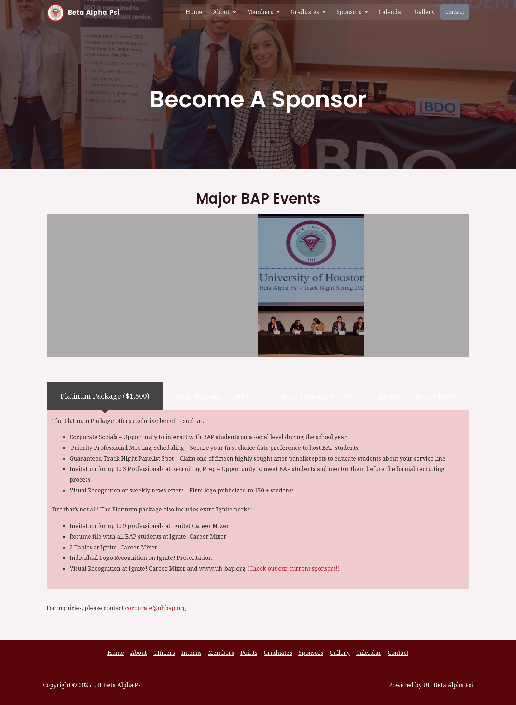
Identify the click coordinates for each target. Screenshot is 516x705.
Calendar (391, 12)
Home (194, 12)
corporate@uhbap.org (155, 608)
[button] (224, 12)
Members (263, 12)
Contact (454, 11)
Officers (166, 653)
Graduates (308, 12)
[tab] (105, 396)
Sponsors (352, 12)
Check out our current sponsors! (293, 568)
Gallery (425, 12)
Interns (193, 653)
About (224, 12)
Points (248, 653)
